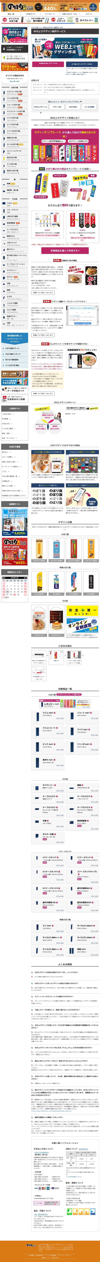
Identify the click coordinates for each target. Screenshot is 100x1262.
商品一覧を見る (14, 341)
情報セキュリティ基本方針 (50, 1258)
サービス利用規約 (51, 1255)
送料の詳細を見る (83, 1149)
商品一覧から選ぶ (14, 81)
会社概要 (31, 1255)
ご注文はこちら (93, 637)
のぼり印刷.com (36, 27)
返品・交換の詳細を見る (41, 1214)
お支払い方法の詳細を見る (41, 1152)
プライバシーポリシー (64, 1255)
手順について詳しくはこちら (43, 293)
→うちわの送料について (73, 1177)
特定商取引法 (40, 1255)
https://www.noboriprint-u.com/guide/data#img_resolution (51, 1111)
